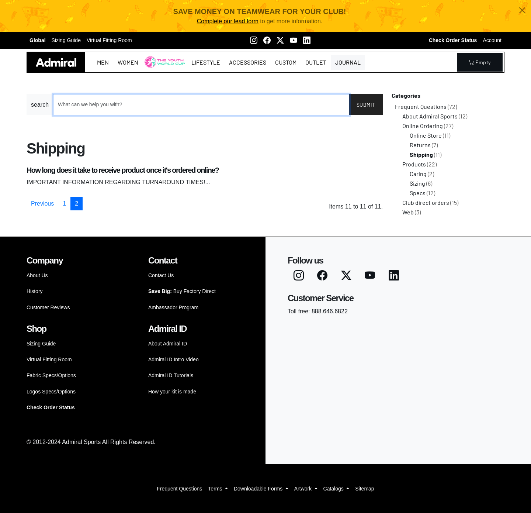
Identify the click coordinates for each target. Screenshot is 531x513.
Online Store (430, 135)
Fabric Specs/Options (51, 375)
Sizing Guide (66, 40)
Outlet (315, 62)
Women (128, 62)
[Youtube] (293, 40)
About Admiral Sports (434, 116)
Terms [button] (215, 489)
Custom (285, 62)
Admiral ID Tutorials (170, 375)
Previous (42, 203)
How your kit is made (172, 392)
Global (38, 40)
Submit (366, 104)
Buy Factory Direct (182, 291)
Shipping (425, 154)
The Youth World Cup (162, 67)
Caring (422, 173)
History (35, 291)
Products (419, 164)
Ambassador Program (173, 307)
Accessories (247, 62)
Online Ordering (427, 125)
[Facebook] (267, 40)
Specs (422, 192)
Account (492, 40)
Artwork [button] (303, 489)
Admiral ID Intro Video (173, 359)
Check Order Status (453, 40)
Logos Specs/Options (51, 392)
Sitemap (364, 489)
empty (480, 62)
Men (103, 62)
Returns (424, 144)
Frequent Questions (426, 106)
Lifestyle (205, 62)
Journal (348, 62)
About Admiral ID (167, 344)
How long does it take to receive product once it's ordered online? (123, 170)
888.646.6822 (330, 311)
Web (411, 212)
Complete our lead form (227, 21)
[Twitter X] (280, 40)
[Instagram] (253, 40)
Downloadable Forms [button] (259, 489)
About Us (37, 275)
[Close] (522, 10)
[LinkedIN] (306, 40)
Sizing (421, 183)
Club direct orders (430, 202)
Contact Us (161, 275)
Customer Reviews (48, 307)
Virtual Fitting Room (109, 40)
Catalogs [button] (334, 489)
